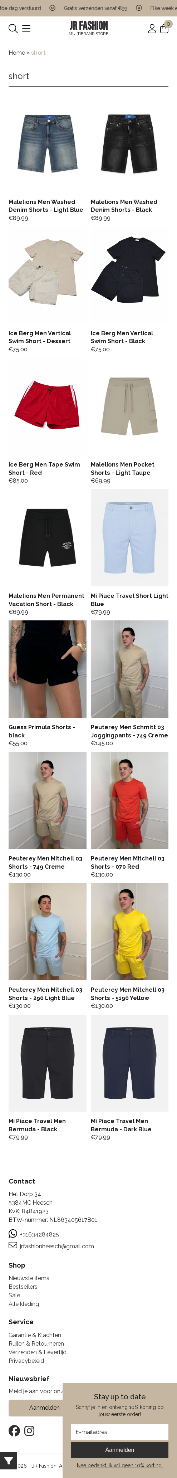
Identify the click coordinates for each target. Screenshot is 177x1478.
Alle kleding (24, 1304)
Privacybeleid (26, 1360)
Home (17, 52)
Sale (14, 1295)
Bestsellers (23, 1286)
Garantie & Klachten (35, 1335)
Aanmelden (119, 1450)
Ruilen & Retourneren (36, 1343)
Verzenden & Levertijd (38, 1352)
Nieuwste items (29, 1278)
